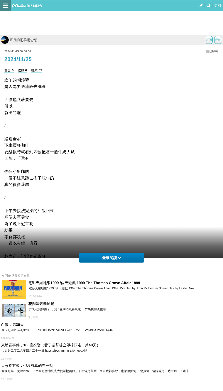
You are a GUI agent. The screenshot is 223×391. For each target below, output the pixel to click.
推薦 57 (36, 70)
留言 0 (9, 70)
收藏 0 (22, 70)
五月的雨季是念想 (19, 40)
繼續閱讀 (111, 257)
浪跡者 (214, 51)
